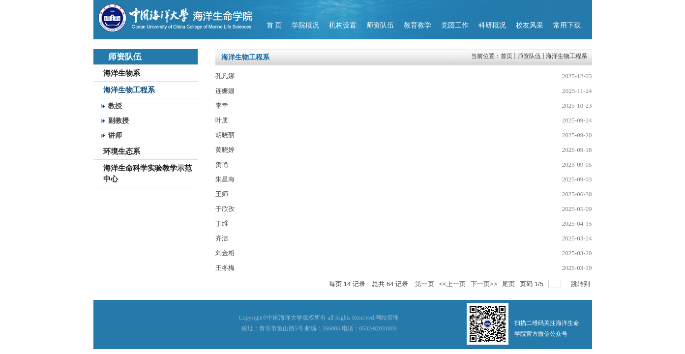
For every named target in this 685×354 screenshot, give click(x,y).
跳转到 (581, 284)
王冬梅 (225, 267)
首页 (506, 56)
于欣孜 (225, 208)
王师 (221, 194)
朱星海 (225, 179)
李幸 (221, 105)
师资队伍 (529, 56)
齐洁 (221, 238)
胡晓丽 (225, 135)
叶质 (221, 120)
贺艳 (221, 164)
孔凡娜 (225, 76)
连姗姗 (225, 90)
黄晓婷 (225, 149)
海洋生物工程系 (566, 56)
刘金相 (225, 253)
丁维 (221, 223)
